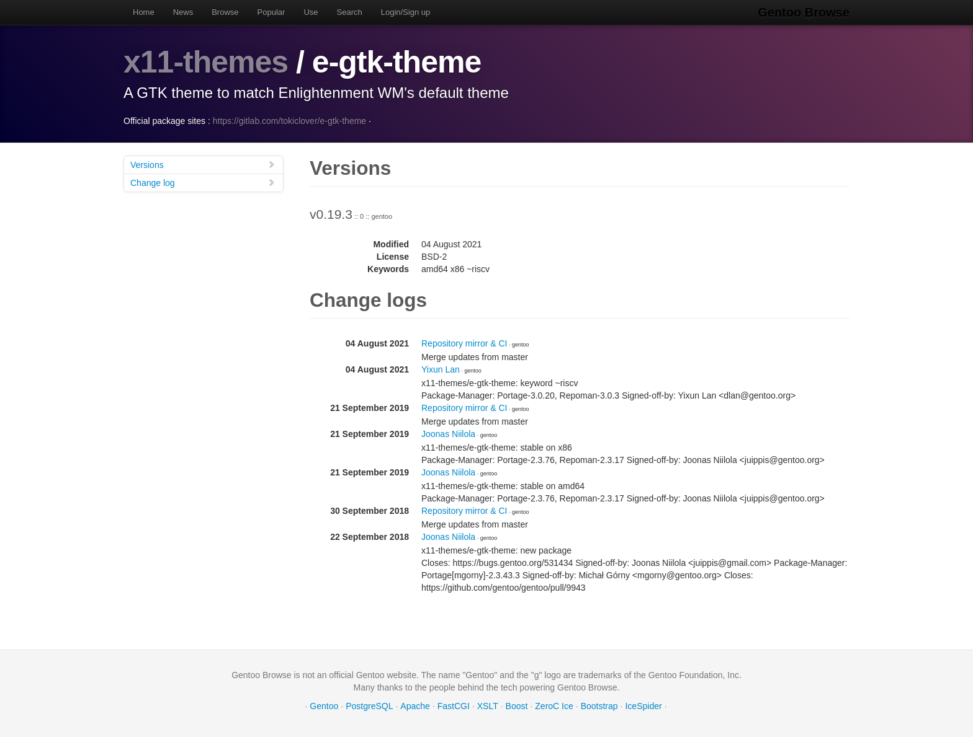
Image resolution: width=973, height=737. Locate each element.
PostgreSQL (369, 706)
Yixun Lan (440, 369)
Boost (517, 706)
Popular (271, 12)
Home (144, 12)
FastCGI (453, 706)
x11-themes (205, 62)
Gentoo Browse (804, 12)
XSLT (487, 706)
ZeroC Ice (554, 706)
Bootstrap (599, 706)
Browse (225, 12)
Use (310, 12)
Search (349, 12)
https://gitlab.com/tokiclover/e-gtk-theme (289, 121)
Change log (203, 182)
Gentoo (324, 706)
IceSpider (643, 706)
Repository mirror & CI (464, 343)
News (183, 12)
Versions (203, 164)
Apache (414, 706)
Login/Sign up (406, 12)
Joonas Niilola (448, 434)
